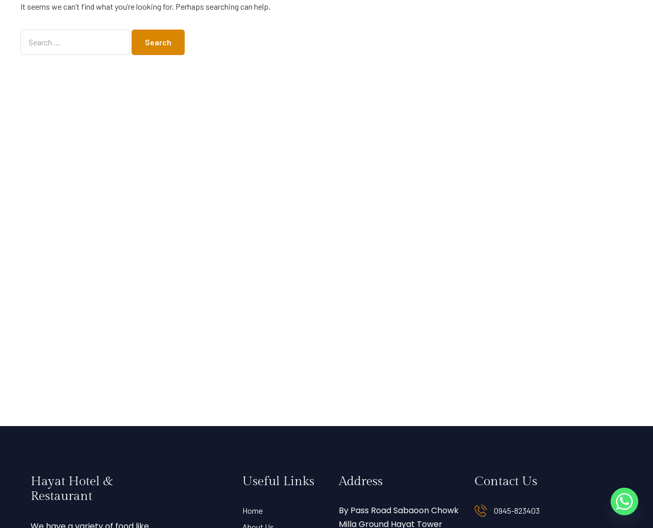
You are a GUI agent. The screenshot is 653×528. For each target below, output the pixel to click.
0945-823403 (517, 510)
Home (252, 510)
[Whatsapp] (624, 501)
